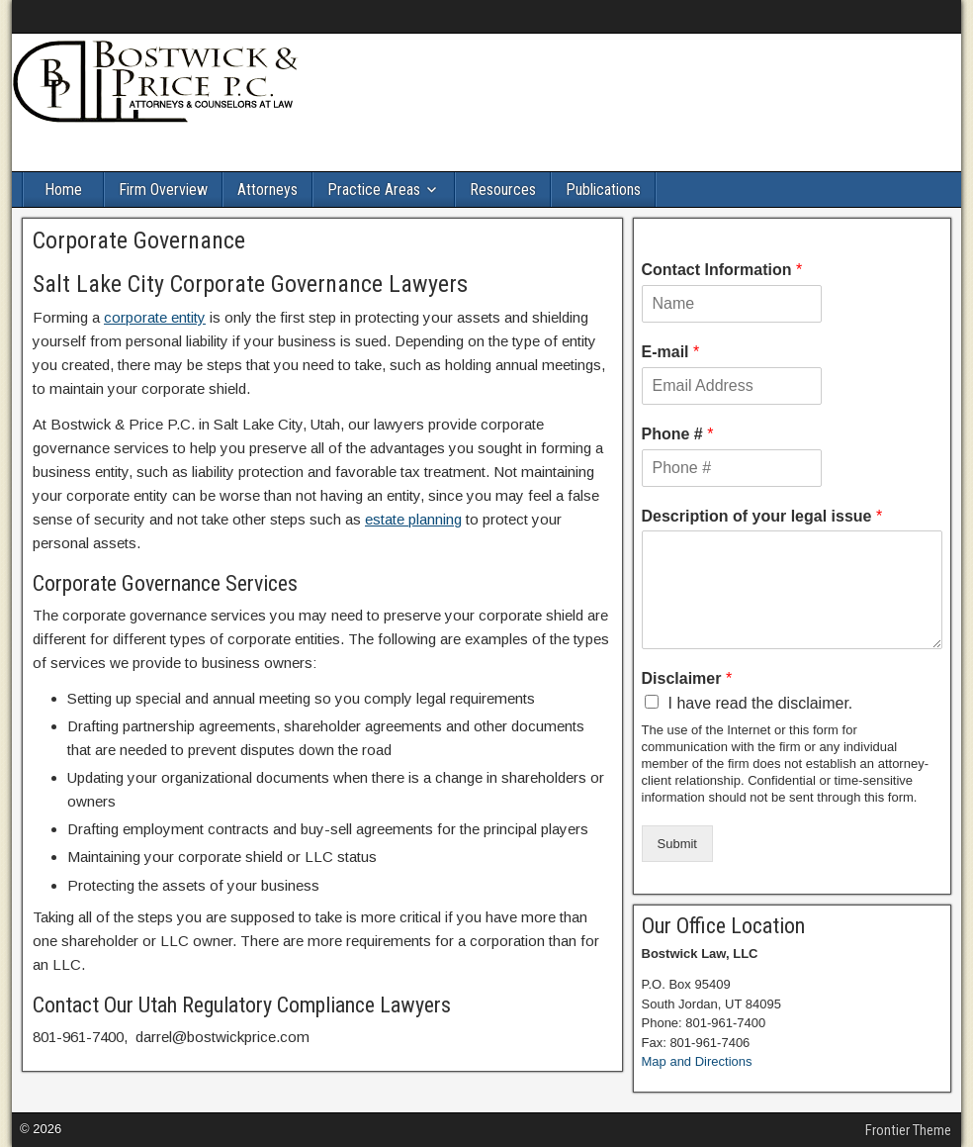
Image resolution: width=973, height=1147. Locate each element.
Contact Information (722, 269)
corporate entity (155, 317)
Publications (603, 189)
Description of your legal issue (762, 516)
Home (63, 189)
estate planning (413, 519)
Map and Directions (697, 1061)
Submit (677, 843)
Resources (503, 189)
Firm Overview (163, 189)
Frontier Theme (908, 1130)
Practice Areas (373, 189)
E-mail (671, 351)
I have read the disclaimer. (760, 703)
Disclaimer (687, 678)
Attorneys (267, 189)
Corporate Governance (139, 240)
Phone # (678, 434)
